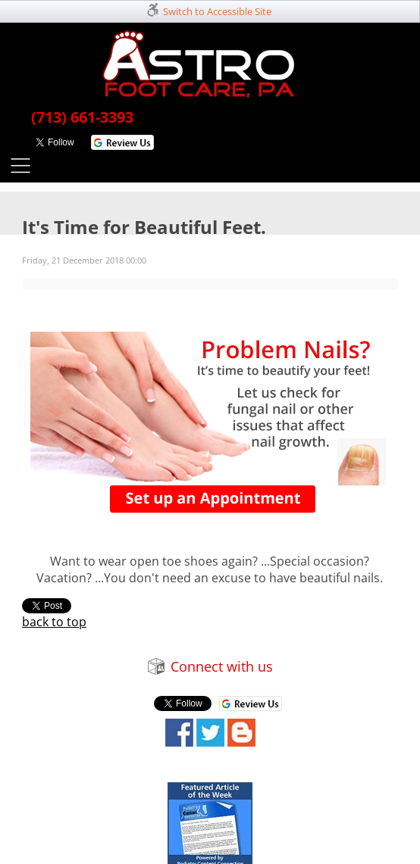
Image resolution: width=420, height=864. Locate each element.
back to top (54, 621)
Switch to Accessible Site (217, 11)
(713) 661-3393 (82, 117)
